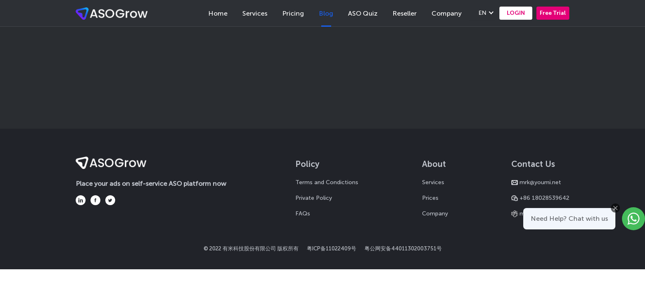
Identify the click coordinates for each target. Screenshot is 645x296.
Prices (430, 197)
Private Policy (313, 197)
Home (217, 13)
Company (447, 13)
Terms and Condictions (326, 182)
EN (482, 12)
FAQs (302, 213)
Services (254, 13)
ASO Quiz (363, 13)
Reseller (404, 13)
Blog (326, 13)
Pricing (293, 13)
